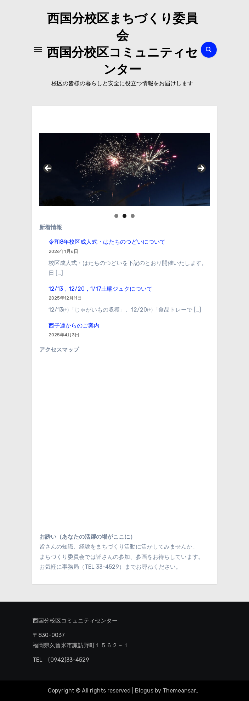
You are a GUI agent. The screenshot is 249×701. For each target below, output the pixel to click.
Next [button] (201, 168)
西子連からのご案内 (74, 325)
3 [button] (133, 216)
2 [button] (124, 216)
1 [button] (116, 216)
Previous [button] (48, 168)
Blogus (144, 690)
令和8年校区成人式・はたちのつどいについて (107, 241)
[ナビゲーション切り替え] (38, 49)
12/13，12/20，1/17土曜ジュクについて (100, 288)
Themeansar (179, 690)
